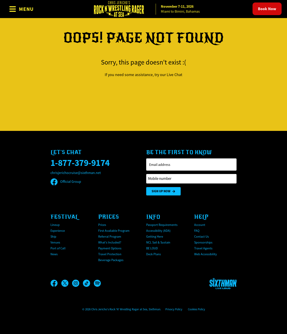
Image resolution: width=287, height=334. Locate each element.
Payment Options (109, 248)
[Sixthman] (223, 283)
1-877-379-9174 (80, 163)
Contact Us (201, 236)
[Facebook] (55, 283)
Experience (57, 231)
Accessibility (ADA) (158, 231)
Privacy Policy (173, 309)
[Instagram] (77, 283)
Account (199, 225)
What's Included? (109, 242)
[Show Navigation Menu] (21, 9)
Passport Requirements (162, 225)
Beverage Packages (110, 260)
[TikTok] (88, 283)
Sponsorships (203, 242)
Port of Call (58, 248)
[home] (143, 9)
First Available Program (114, 231)
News (54, 254)
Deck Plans (153, 254)
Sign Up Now (163, 191)
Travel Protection (109, 254)
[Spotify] (97, 283)
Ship (53, 236)
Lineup (55, 225)
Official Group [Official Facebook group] (65, 181)
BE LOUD (152, 248)
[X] (66, 283)
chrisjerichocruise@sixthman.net (75, 173)
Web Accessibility (205, 254)
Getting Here (154, 236)
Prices (102, 225)
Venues (55, 242)
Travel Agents (203, 248)
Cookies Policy (196, 309)
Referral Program (109, 236)
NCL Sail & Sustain (158, 242)
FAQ (196, 231)
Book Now (267, 9)
